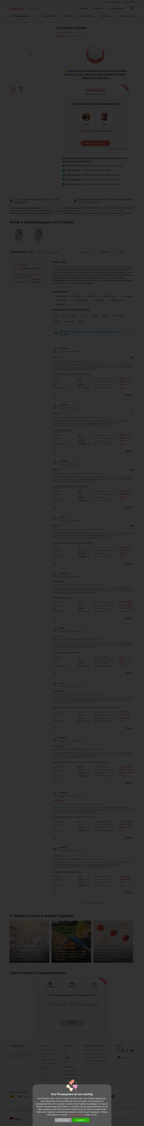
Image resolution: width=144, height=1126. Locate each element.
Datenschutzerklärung (76, 1115)
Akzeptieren (80, 1120)
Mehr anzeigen (63, 1120)
